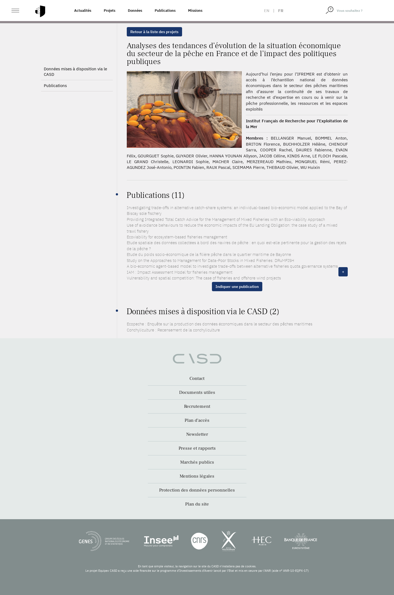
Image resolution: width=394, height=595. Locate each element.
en (266, 10)
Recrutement (197, 406)
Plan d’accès (197, 420)
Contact (197, 379)
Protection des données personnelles (197, 490)
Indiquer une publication (237, 286)
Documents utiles (197, 392)
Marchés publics (197, 462)
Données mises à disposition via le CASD (75, 71)
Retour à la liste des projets (154, 31)
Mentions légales (197, 476)
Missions (195, 10)
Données (135, 10)
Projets (109, 10)
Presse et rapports (197, 448)
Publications (165, 10)
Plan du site (197, 504)
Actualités (82, 10)
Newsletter (197, 434)
